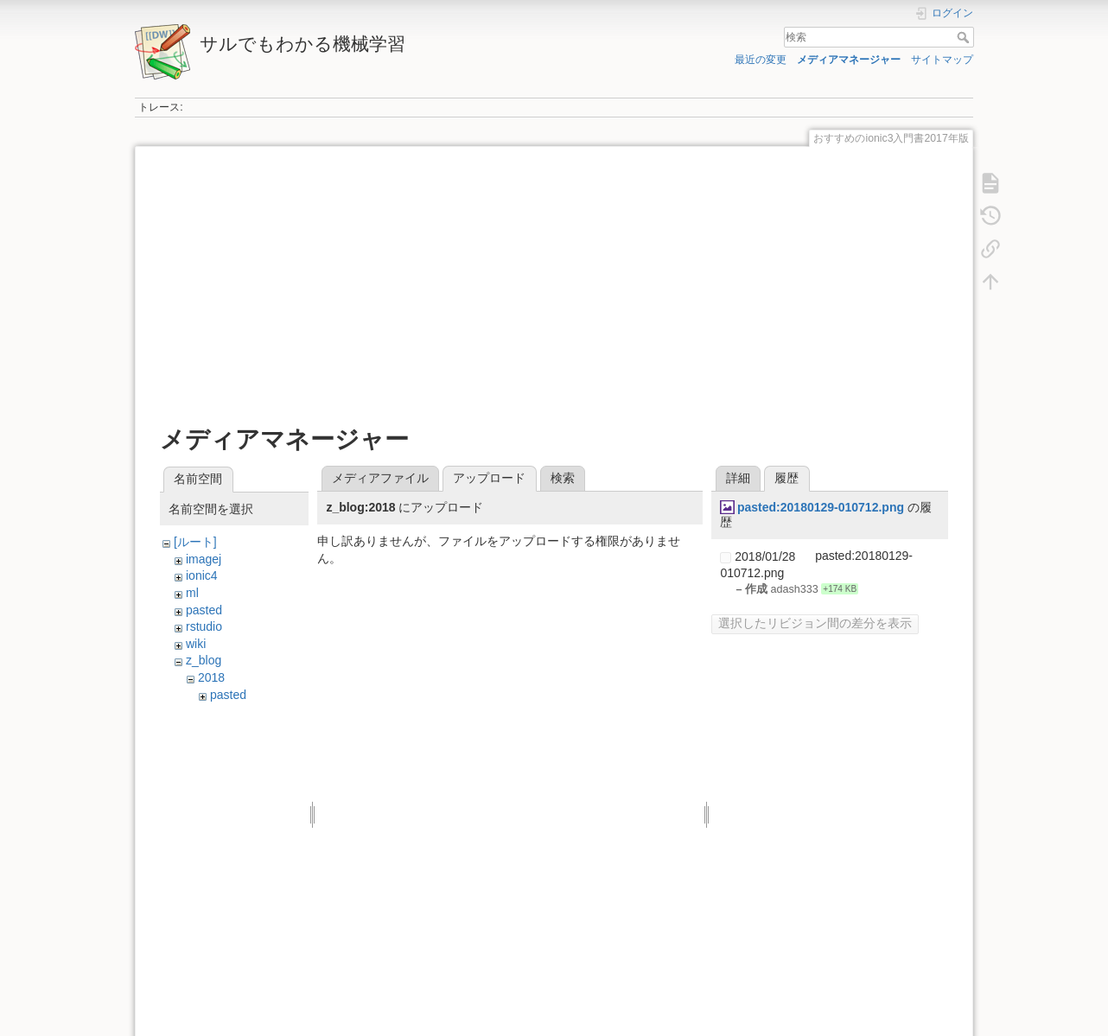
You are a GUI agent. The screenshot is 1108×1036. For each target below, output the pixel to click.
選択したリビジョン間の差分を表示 (815, 623)
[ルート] (195, 542)
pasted (204, 610)
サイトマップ (942, 60)
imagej (203, 559)
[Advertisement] (554, 287)
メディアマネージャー (849, 60)
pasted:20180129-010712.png (820, 507)
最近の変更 (760, 60)
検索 (965, 37)
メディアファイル (380, 478)
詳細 (738, 478)
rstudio (204, 626)
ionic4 (202, 575)
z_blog (203, 660)
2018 (211, 677)
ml (192, 593)
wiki (196, 644)
